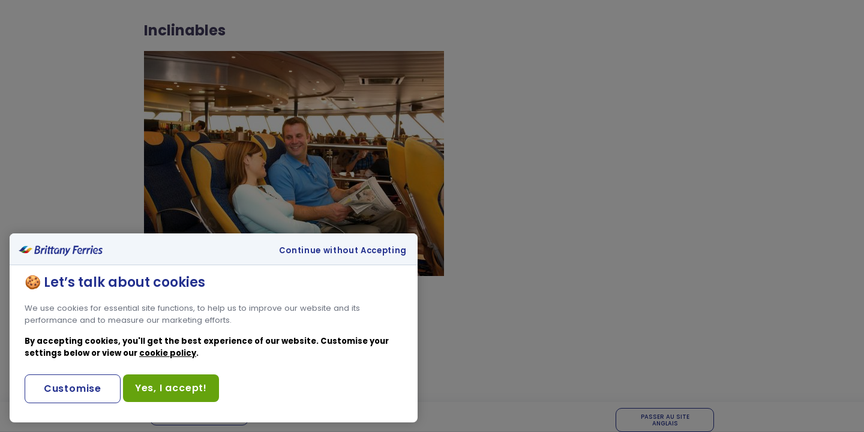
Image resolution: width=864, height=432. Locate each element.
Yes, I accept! (171, 388)
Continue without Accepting (343, 250)
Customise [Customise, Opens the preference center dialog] (72, 388)
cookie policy (167, 353)
